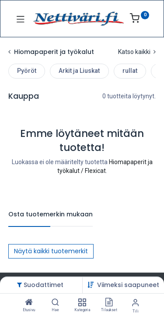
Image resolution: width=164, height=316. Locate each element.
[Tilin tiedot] (135, 303)
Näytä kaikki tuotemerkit (51, 251)
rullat (129, 70)
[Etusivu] (29, 302)
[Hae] (55, 302)
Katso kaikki (137, 51)
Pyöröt (26, 70)
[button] (128, 285)
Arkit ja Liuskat (79, 70)
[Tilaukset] (108, 302)
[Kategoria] (82, 302)
